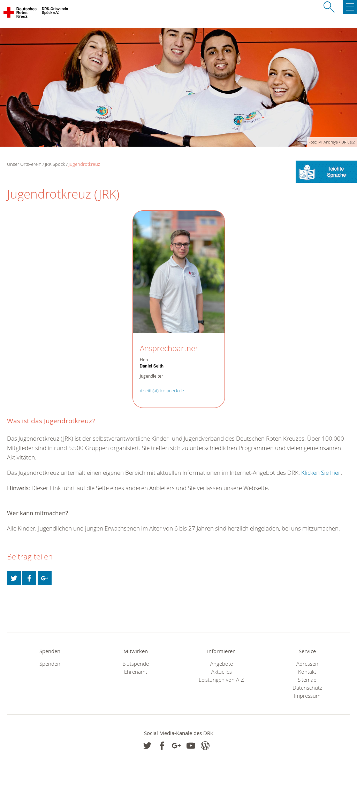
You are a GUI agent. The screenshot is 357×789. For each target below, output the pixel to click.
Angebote (221, 663)
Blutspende (135, 663)
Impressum (307, 696)
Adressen (307, 663)
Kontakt (307, 671)
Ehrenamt (135, 671)
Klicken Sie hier (321, 473)
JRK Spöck (55, 164)
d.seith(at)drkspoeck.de (162, 390)
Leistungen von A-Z (221, 679)
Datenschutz (307, 687)
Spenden (49, 663)
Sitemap (307, 679)
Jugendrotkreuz (84, 164)
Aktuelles (221, 671)
